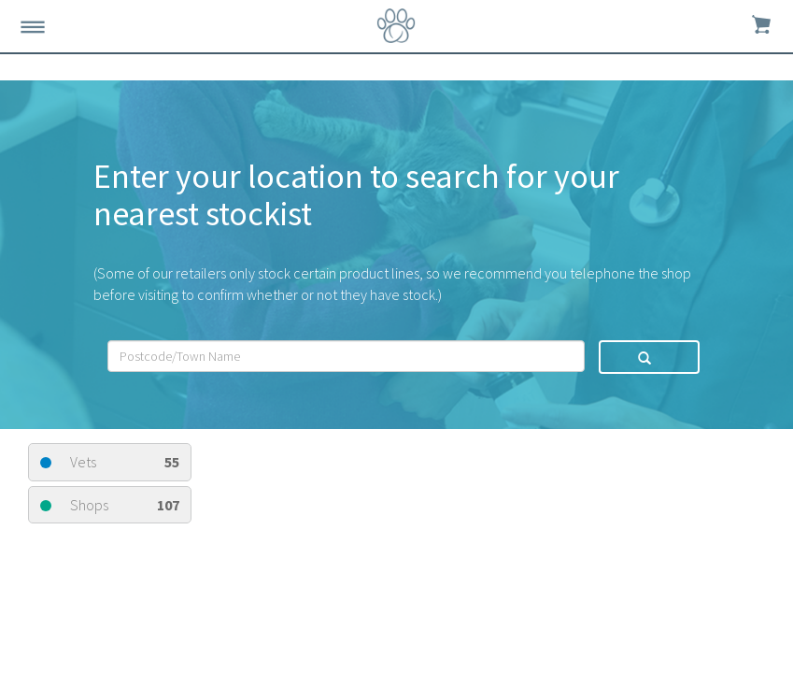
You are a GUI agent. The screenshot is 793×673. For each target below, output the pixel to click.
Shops (109, 505)
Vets (109, 462)
